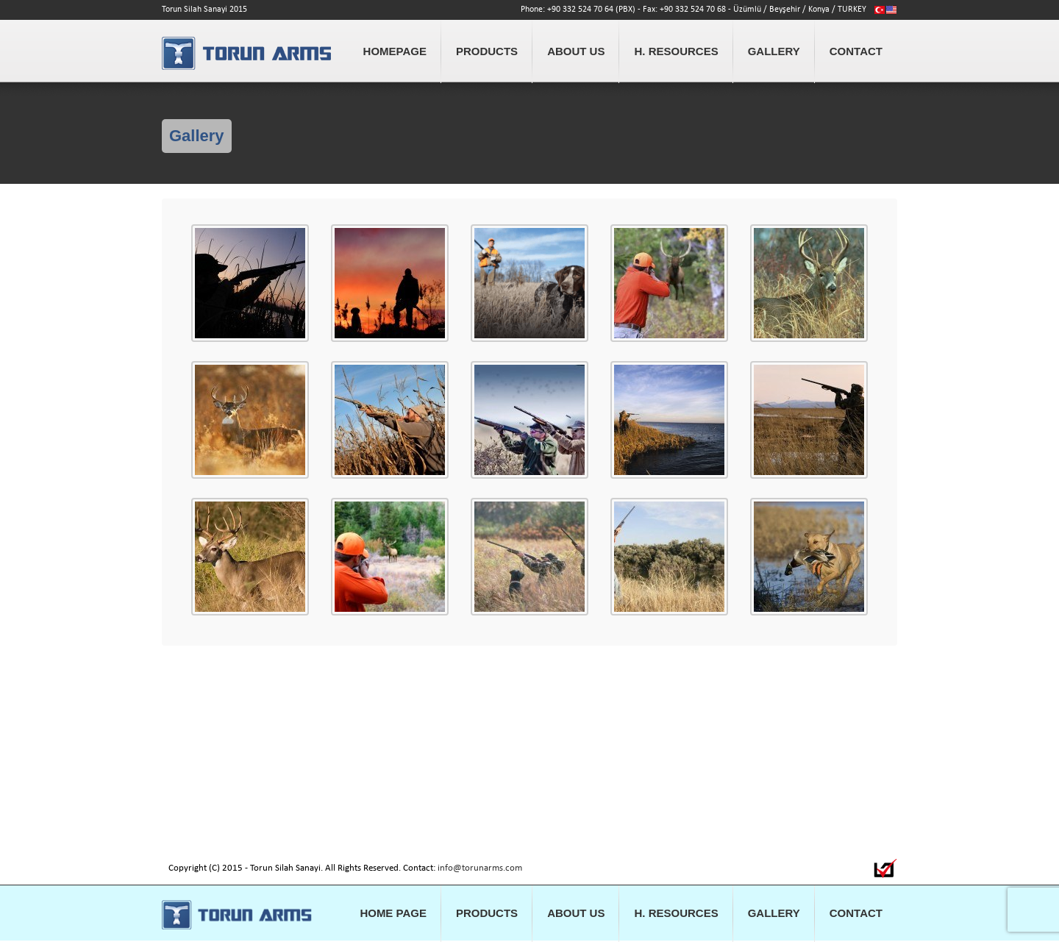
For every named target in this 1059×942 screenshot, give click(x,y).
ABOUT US (576, 51)
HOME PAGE (393, 913)
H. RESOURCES (676, 51)
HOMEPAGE (395, 51)
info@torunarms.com (480, 868)
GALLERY (774, 51)
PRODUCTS (487, 51)
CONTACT (856, 51)
